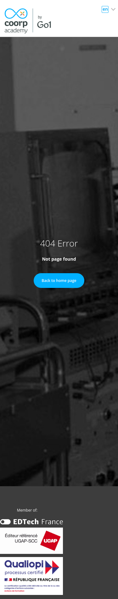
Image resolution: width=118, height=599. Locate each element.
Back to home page (59, 280)
